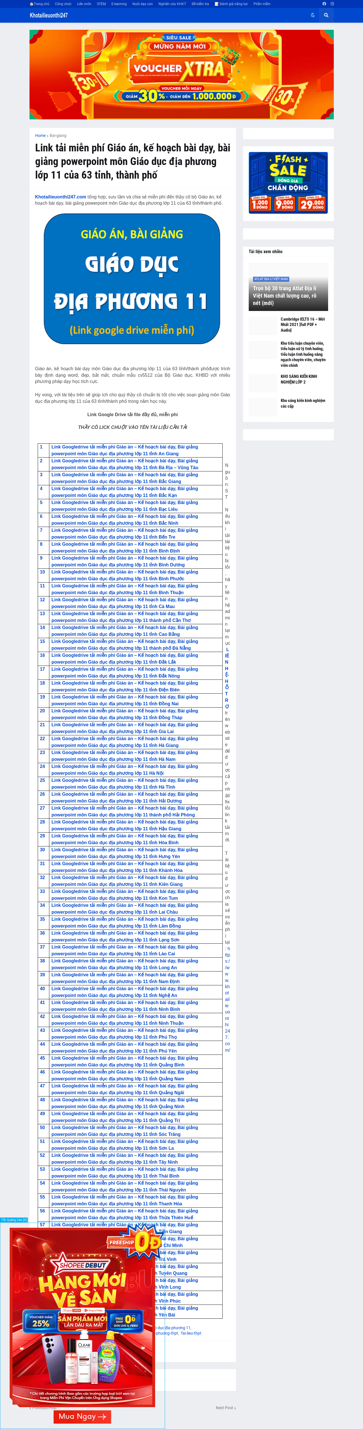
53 (42, 1169)
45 (42, 1058)
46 (42, 1072)
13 (42, 613)
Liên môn (84, 4)
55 (42, 1197)
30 (42, 849)
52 (42, 1155)
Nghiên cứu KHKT (172, 4)
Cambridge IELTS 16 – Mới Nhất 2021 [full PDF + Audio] (303, 325)
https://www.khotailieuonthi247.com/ (227, 999)
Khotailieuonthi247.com (60, 196)
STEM (101, 4)
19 (42, 697)
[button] (313, 15)
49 (42, 1113)
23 (42, 752)
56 (42, 1210)
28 (42, 822)
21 (42, 724)
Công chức (63, 4)
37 (42, 947)
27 (42, 808)
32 (42, 877)
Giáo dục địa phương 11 (170, 1328)
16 (42, 655)
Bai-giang (58, 135)
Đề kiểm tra (200, 4)
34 (42, 905)
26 (42, 794)
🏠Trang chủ (39, 4)
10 (42, 572)
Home (40, 135)
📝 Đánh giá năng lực (231, 4)
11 (42, 585)
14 (42, 627)
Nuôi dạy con (142, 4)
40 (42, 988)
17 (42, 669)
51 (42, 1141)
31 (42, 863)
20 (42, 710)
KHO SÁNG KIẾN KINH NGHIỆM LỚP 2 (299, 379)
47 (42, 1085)
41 (42, 1002)
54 (42, 1183)
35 (42, 919)
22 (42, 738)
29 (42, 835)
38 (42, 960)
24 (42, 766)
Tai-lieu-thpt (191, 1333)
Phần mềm (262, 4)
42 (42, 1016)
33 (42, 891)
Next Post (224, 1407)
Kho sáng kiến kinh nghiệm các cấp (303, 403)
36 (42, 933)
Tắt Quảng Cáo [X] (14, 1220)
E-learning (119, 4)
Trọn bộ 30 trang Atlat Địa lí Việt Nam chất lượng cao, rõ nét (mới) (284, 295)
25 (42, 780)
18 (42, 683)
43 (42, 1030)
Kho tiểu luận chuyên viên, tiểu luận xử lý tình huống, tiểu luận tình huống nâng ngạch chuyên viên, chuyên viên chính (303, 354)
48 (42, 1099)
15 (42, 641)
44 (42, 1044)
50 (42, 1127)
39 (42, 974)
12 (42, 599)
